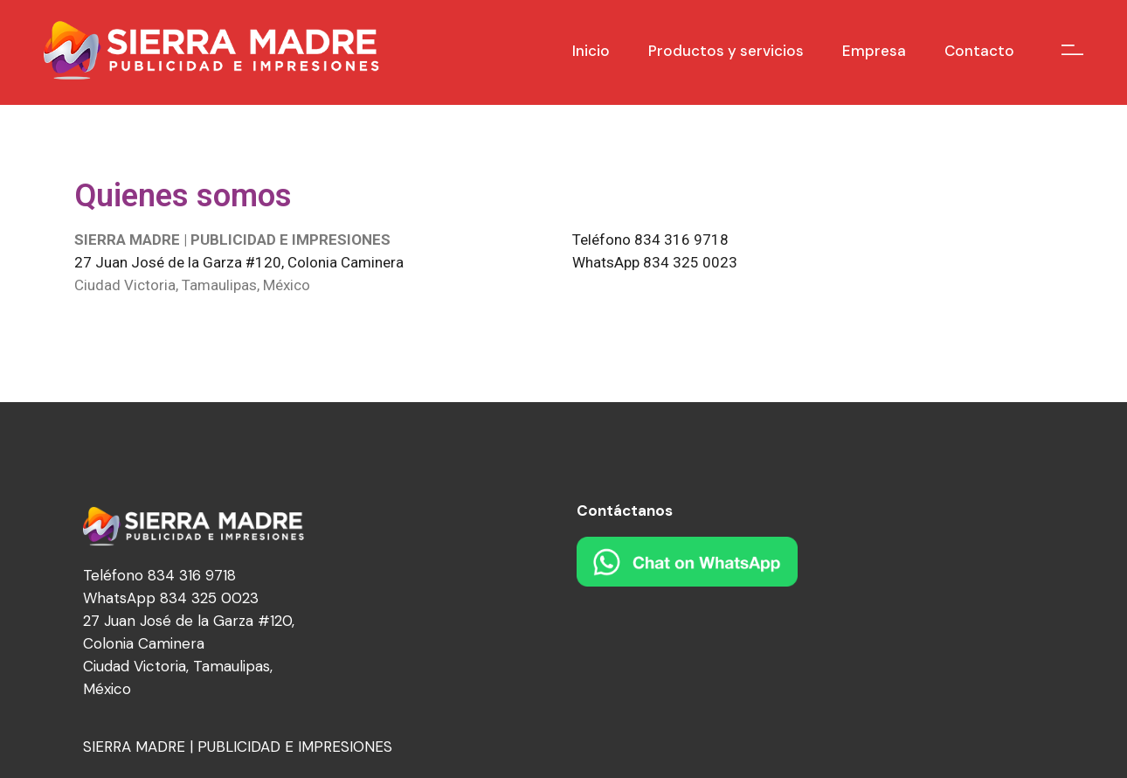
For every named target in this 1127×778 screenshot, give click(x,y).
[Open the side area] (1072, 50)
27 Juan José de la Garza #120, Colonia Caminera (239, 262)
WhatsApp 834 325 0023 (654, 262)
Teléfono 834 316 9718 (650, 239)
